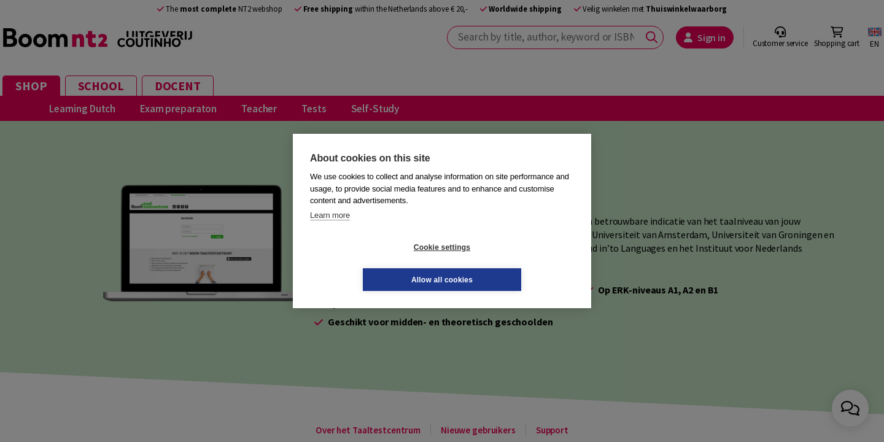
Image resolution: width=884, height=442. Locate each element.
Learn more (330, 231)
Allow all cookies (515, 263)
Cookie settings (369, 263)
